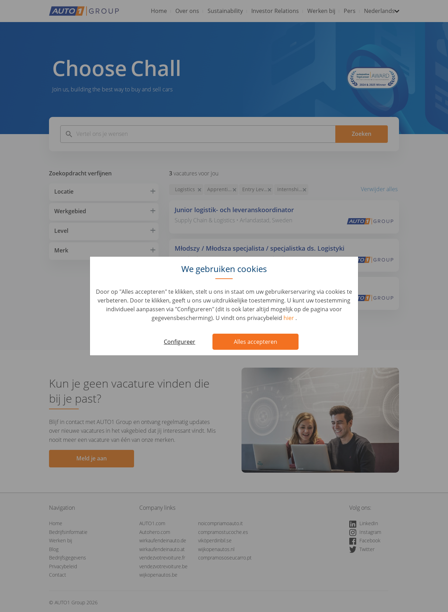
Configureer (179, 342)
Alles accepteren (255, 342)
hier (289, 318)
